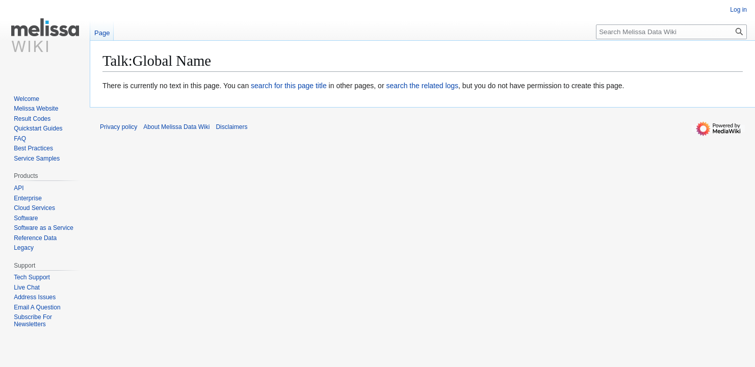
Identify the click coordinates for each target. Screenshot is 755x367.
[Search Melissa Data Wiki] (671, 31)
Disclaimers (231, 126)
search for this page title (289, 86)
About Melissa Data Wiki (176, 126)
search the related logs (422, 86)
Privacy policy (118, 126)
